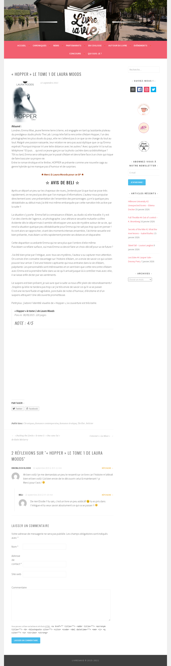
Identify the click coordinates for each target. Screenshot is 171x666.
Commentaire (17, 587)
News (56, 45)
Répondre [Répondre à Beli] (106, 495)
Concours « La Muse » (101, 436)
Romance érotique (68, 423)
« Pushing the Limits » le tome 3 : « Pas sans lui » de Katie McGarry (36, 438)
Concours (75, 53)
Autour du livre (117, 45)
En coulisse (95, 45)
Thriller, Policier (85, 423)
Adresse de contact (17, 559)
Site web (16, 574)
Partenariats (73, 45)
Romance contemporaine (47, 423)
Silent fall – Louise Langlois (140, 245)
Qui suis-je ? (95, 53)
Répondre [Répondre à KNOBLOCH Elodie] (106, 468)
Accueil (21, 45)
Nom (15, 546)
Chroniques (39, 45)
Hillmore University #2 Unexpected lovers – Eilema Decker (141, 205)
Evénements (140, 45)
